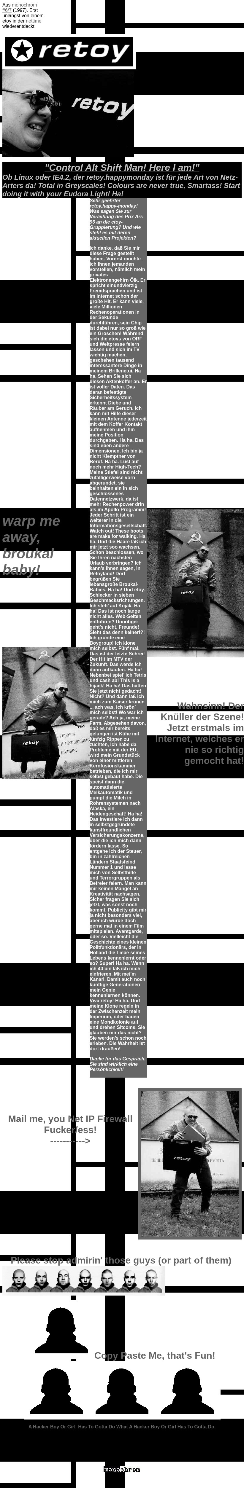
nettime (33, 20)
